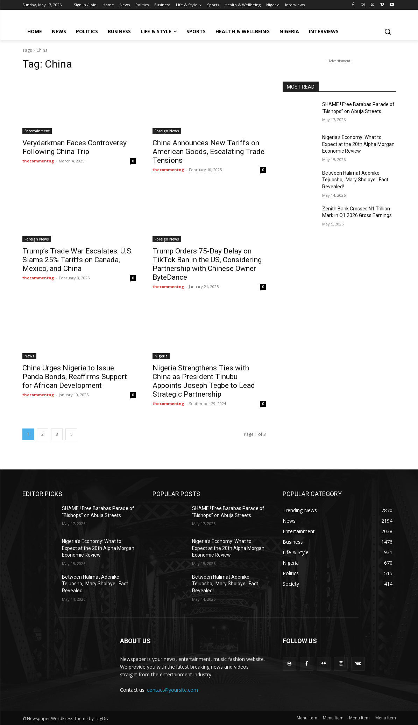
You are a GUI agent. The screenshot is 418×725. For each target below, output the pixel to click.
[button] (387, 31)
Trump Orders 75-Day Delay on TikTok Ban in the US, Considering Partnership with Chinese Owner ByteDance (207, 264)
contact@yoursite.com (172, 689)
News (29, 356)
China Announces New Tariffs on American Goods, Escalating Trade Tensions (208, 152)
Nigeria (161, 356)
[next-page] (71, 434)
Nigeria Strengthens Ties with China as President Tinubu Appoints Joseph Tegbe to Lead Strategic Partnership (204, 381)
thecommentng (38, 160)
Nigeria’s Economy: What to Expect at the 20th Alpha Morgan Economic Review (358, 144)
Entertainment (37, 130)
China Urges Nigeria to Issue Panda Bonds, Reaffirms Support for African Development (74, 377)
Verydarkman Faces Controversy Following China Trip (74, 147)
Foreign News (167, 130)
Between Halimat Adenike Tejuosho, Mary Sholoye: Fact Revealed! (355, 179)
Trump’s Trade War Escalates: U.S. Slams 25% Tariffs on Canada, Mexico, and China (77, 260)
